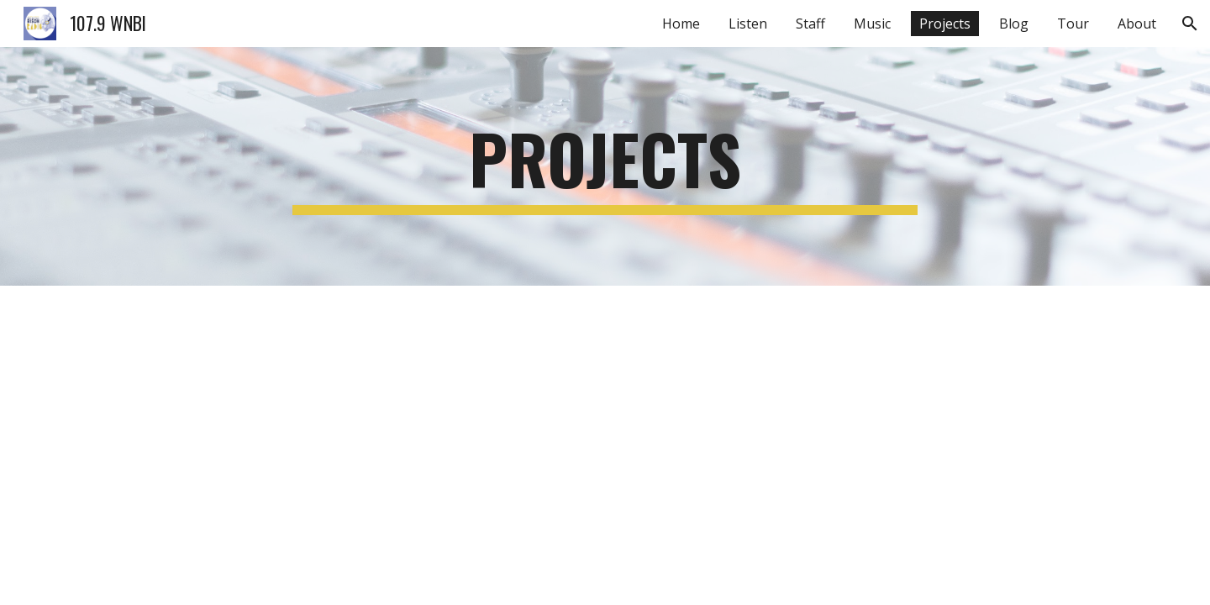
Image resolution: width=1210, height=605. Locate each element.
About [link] (1137, 23)
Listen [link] (748, 23)
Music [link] (872, 23)
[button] (1190, 23)
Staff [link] (810, 23)
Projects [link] (945, 23)
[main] (605, 166)
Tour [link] (1073, 23)
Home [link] (681, 23)
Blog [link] (1013, 23)
